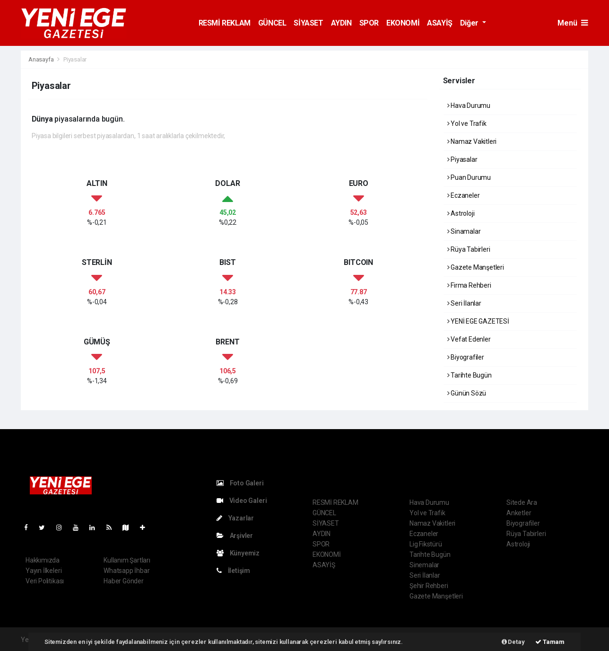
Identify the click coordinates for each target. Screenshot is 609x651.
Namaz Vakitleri (472, 141)
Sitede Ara (521, 502)
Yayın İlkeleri (43, 570)
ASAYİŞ (439, 22)
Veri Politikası (45, 581)
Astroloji (461, 213)
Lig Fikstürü (425, 544)
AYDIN (341, 22)
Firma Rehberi (469, 285)
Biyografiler (465, 357)
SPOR (369, 22)
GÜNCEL (272, 22)
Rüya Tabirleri (468, 249)
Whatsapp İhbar (126, 570)
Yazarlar (235, 518)
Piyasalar (75, 59)
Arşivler (235, 535)
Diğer (470, 22)
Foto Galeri (240, 483)
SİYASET (308, 22)
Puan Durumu (469, 177)
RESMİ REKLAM (225, 22)
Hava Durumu (469, 105)
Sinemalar (424, 565)
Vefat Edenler (469, 339)
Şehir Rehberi (428, 585)
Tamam (550, 641)
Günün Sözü (467, 393)
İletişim (233, 570)
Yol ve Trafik (467, 123)
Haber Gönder (124, 581)
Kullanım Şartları (127, 560)
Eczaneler (463, 195)
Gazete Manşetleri (475, 267)
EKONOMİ (402, 22)
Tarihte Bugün (469, 375)
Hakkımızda (43, 560)
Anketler (518, 513)
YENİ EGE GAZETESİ (478, 321)
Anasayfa (41, 59)
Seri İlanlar (464, 303)
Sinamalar (464, 231)
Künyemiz (238, 553)
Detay (513, 641)
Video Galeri (242, 500)
